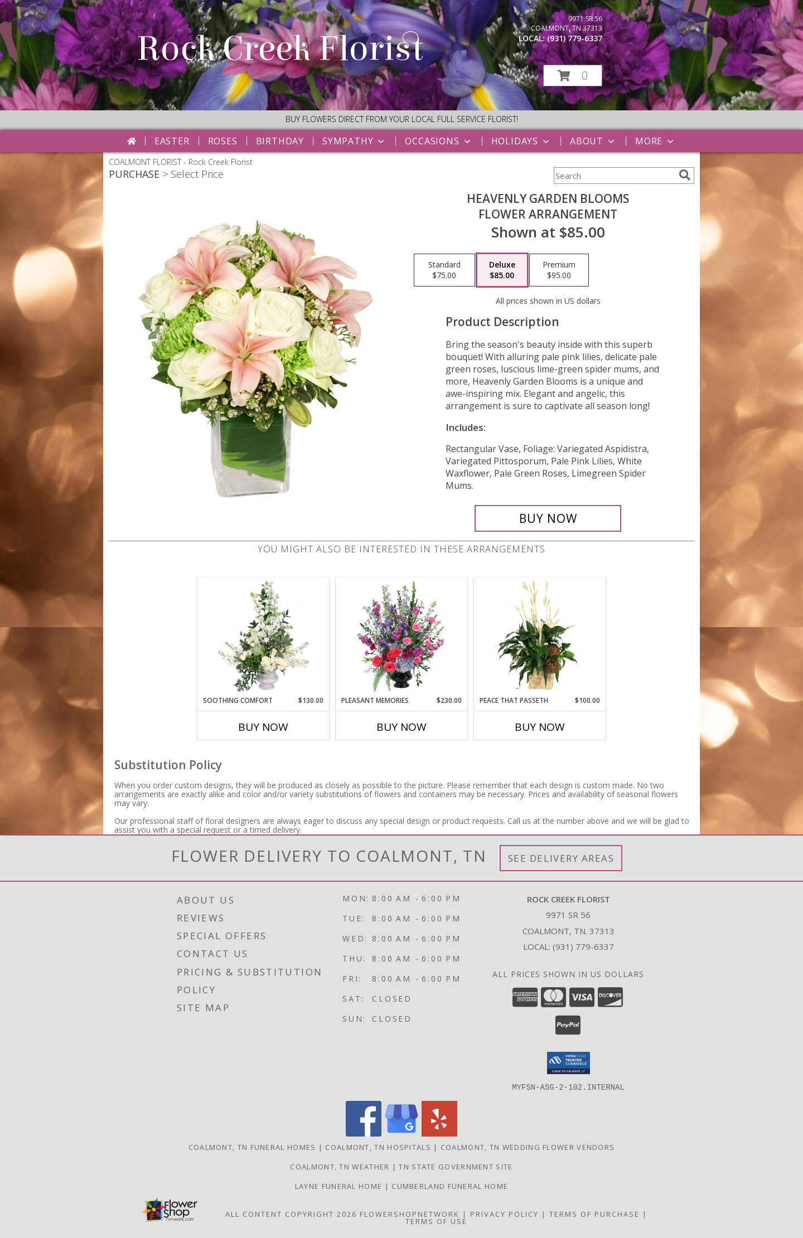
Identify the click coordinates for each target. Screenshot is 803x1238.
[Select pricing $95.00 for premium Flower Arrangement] (559, 270)
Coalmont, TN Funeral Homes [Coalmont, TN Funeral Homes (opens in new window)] (252, 1147)
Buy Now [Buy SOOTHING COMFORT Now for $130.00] (263, 727)
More (655, 141)
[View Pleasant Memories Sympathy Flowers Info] (401, 636)
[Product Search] (614, 175)
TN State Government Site (455, 1166)
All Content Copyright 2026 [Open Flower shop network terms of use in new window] (291, 1213)
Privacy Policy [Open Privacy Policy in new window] (504, 1213)
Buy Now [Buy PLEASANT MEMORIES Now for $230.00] (401, 727)
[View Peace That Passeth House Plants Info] (540, 636)
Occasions (438, 141)
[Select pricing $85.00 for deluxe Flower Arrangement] (502, 270)
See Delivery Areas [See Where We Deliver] (561, 858)
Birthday (280, 141)
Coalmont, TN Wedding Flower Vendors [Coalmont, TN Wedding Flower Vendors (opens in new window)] (528, 1147)
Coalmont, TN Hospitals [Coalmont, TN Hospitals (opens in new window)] (378, 1147)
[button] (572, 75)
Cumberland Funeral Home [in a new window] (449, 1186)
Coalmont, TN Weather (339, 1166)
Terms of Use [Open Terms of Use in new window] (436, 1221)
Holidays (521, 141)
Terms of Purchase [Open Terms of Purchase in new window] (594, 1213)
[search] (685, 175)
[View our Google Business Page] (401, 1133)
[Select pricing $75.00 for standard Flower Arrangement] (444, 270)
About (593, 141)
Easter (172, 141)
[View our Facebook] (363, 1133)
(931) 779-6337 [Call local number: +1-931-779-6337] (574, 38)
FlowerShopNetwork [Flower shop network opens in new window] (409, 1213)
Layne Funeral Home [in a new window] (340, 1186)
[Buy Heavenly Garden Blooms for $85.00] (548, 518)
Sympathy (354, 141)
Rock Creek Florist (280, 49)
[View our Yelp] (439, 1133)
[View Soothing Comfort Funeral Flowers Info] (263, 636)
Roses (223, 141)
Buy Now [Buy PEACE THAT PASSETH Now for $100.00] (540, 727)
